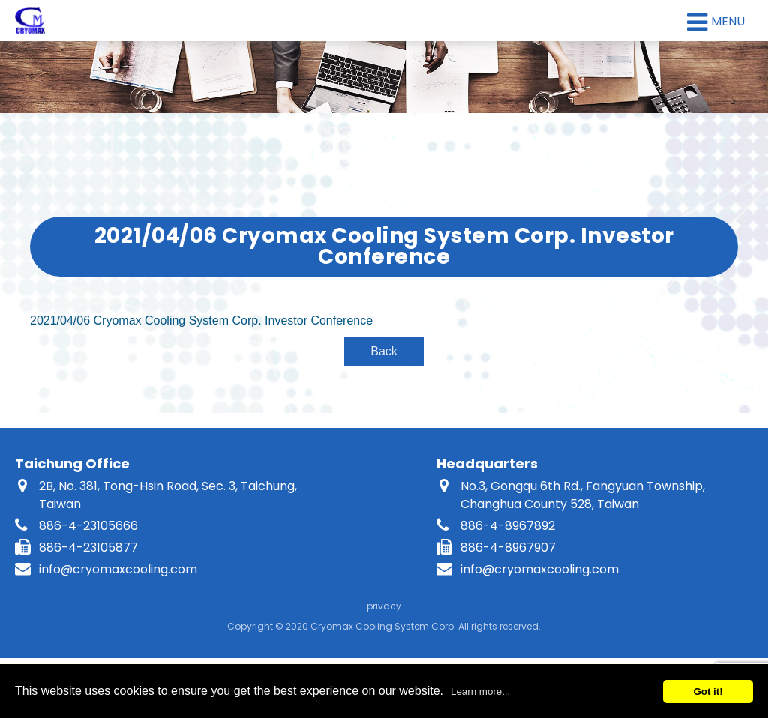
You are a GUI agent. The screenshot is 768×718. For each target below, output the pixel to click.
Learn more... (480, 691)
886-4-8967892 (507, 525)
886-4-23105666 (88, 525)
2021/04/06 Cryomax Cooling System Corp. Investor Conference (201, 320)
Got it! (707, 691)
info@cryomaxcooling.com (118, 569)
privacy (384, 606)
